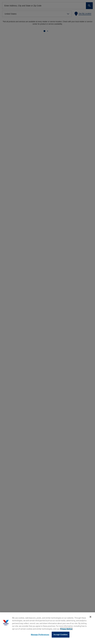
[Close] (90, 617)
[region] (47, 625)
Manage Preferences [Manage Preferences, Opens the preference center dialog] (40, 634)
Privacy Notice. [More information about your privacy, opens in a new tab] (66, 629)
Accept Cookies (60, 634)
